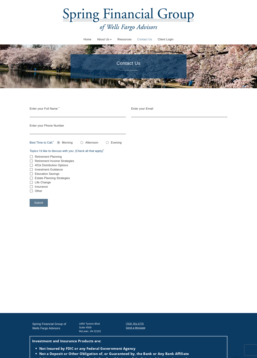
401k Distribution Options (51, 165)
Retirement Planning (48, 156)
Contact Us (144, 39)
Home (87, 39)
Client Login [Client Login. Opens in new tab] (165, 39)
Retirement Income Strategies (54, 160)
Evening (116, 142)
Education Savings (47, 173)
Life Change (43, 182)
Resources (124, 39)
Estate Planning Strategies (52, 178)
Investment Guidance (49, 169)
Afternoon (91, 142)
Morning (67, 142)
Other (38, 190)
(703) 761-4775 (135, 323)
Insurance (41, 186)
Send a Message (135, 327)
